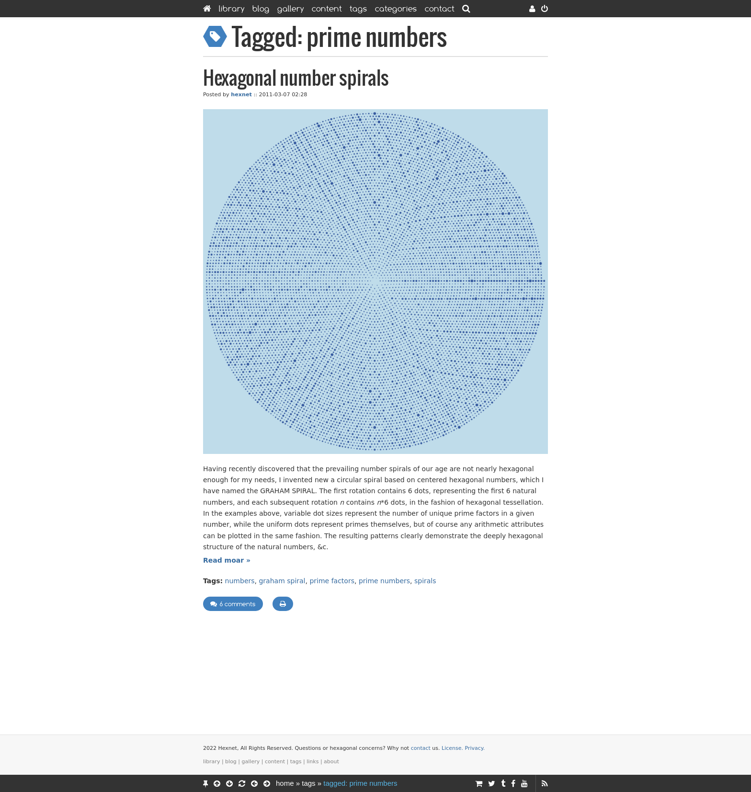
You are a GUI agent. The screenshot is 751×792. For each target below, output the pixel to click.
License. (452, 748)
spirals (425, 581)
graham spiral (282, 581)
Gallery (290, 8)
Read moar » (226, 560)
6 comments (233, 604)
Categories (396, 8)
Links (313, 761)
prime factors (331, 581)
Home (285, 783)
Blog (261, 8)
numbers (240, 581)
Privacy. (475, 748)
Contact (440, 8)
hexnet (241, 94)
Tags (358, 8)
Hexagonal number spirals (296, 79)
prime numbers (384, 581)
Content (327, 8)
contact (421, 748)
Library (232, 8)
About (331, 761)
